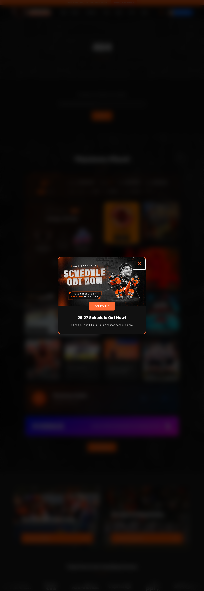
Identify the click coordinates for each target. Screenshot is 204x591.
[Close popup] (139, 263)
